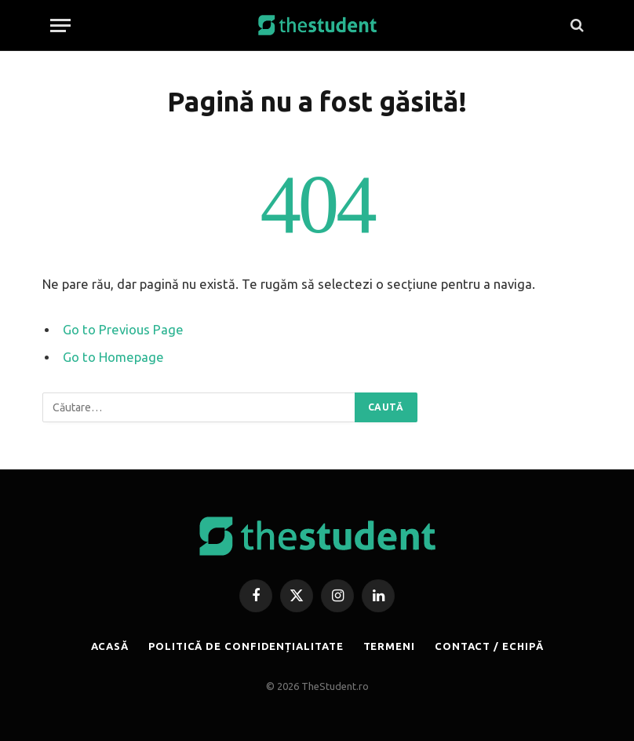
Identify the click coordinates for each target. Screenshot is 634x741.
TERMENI (389, 646)
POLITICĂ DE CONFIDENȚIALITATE (245, 646)
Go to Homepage (113, 357)
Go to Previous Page (123, 330)
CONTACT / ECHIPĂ (489, 646)
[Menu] (60, 25)
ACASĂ (110, 646)
